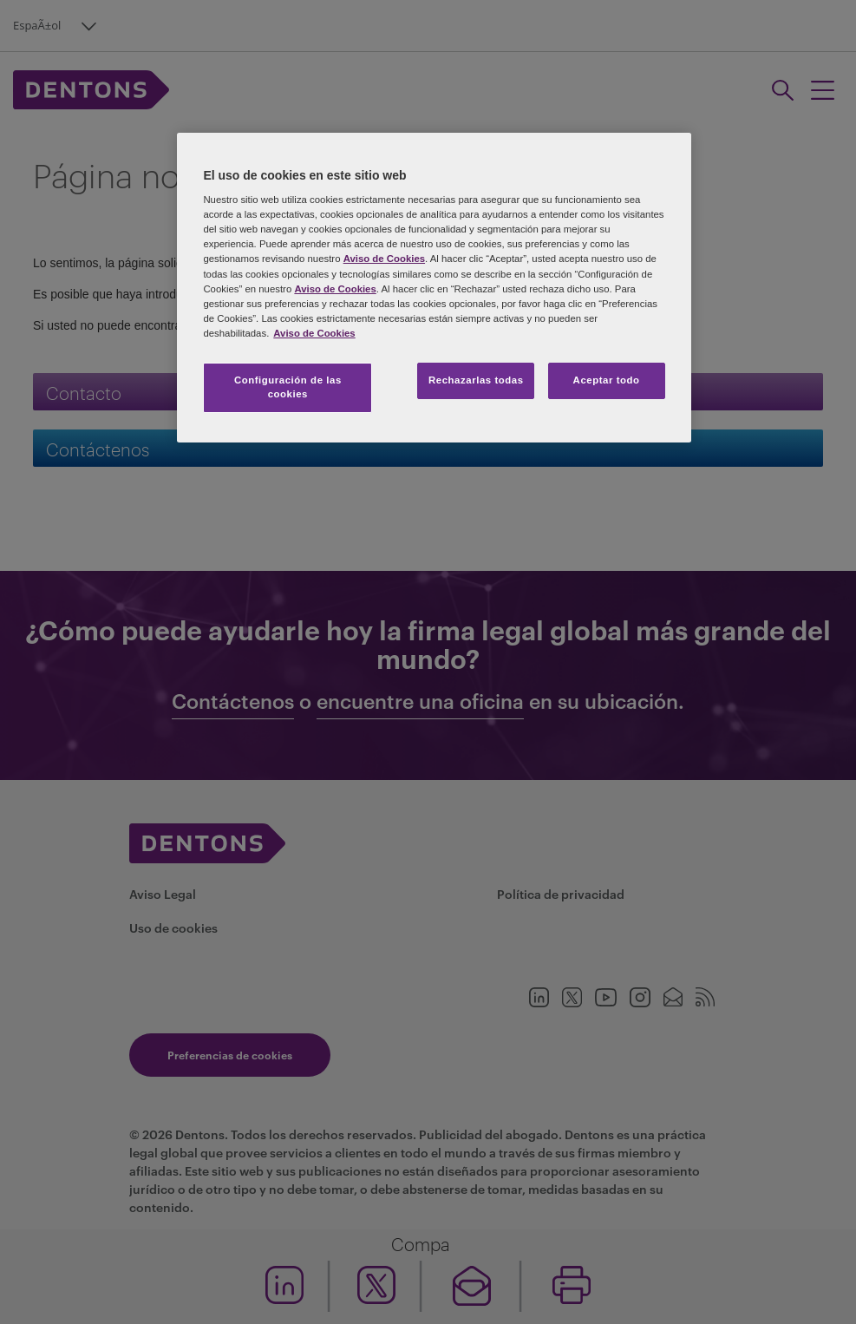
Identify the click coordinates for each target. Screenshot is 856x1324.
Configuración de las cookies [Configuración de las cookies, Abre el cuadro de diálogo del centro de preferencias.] (288, 387)
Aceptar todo (606, 380)
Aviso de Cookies (384, 258)
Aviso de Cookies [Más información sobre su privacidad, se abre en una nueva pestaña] (314, 333)
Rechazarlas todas (476, 380)
